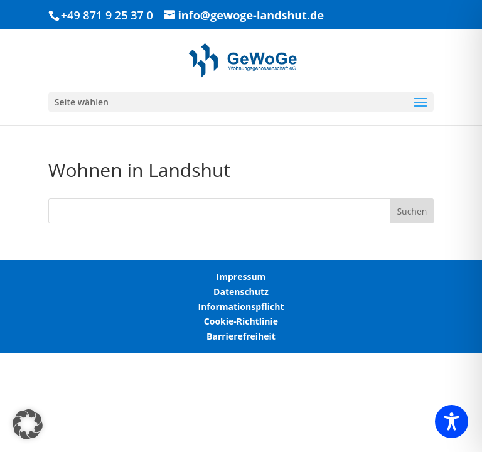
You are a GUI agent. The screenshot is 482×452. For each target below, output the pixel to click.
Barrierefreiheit (241, 336)
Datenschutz (241, 292)
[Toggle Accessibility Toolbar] (451, 421)
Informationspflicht (241, 307)
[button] (27, 424)
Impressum (241, 276)
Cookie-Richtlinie (241, 321)
